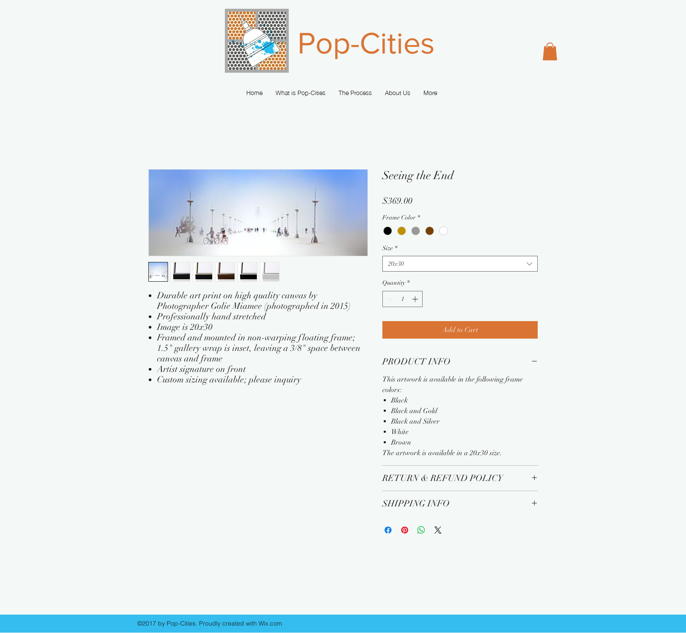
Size (389, 248)
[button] (549, 51)
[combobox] (460, 264)
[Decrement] (389, 299)
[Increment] (415, 299)
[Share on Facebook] (388, 530)
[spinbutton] (402, 299)
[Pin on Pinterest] (404, 530)
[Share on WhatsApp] (421, 530)
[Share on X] (438, 530)
